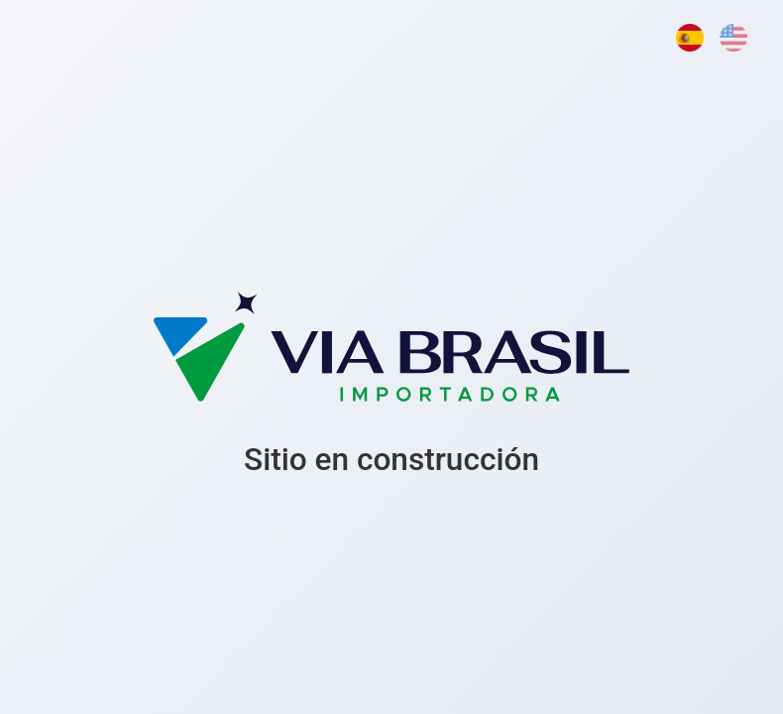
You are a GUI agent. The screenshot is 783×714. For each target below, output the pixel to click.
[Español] (690, 38)
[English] (733, 38)
